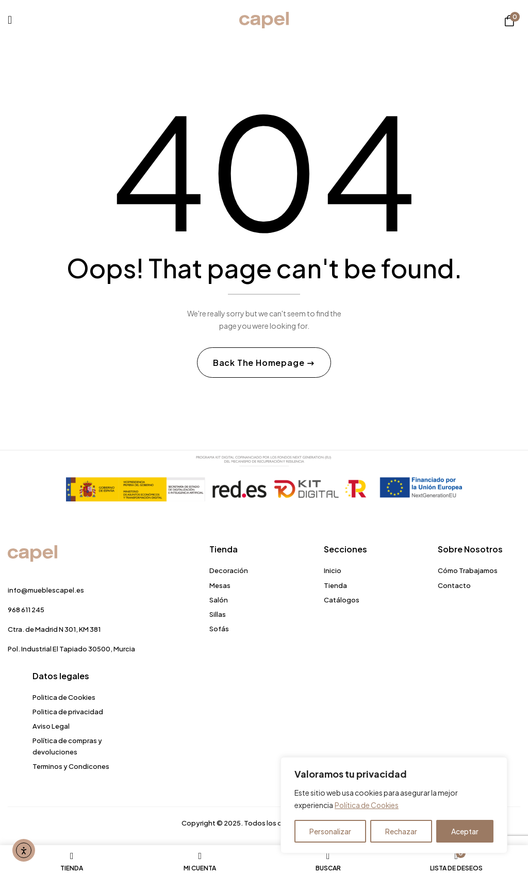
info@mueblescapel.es (46, 590)
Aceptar (464, 831)
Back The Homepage (259, 363)
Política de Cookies (368, 805)
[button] (509, 20)
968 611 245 (26, 610)
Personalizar (330, 831)
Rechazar (401, 831)
